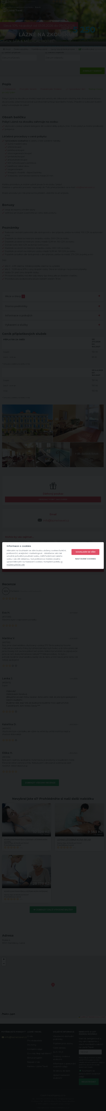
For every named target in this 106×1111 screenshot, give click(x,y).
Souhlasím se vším (85, 552)
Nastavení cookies (85, 559)
